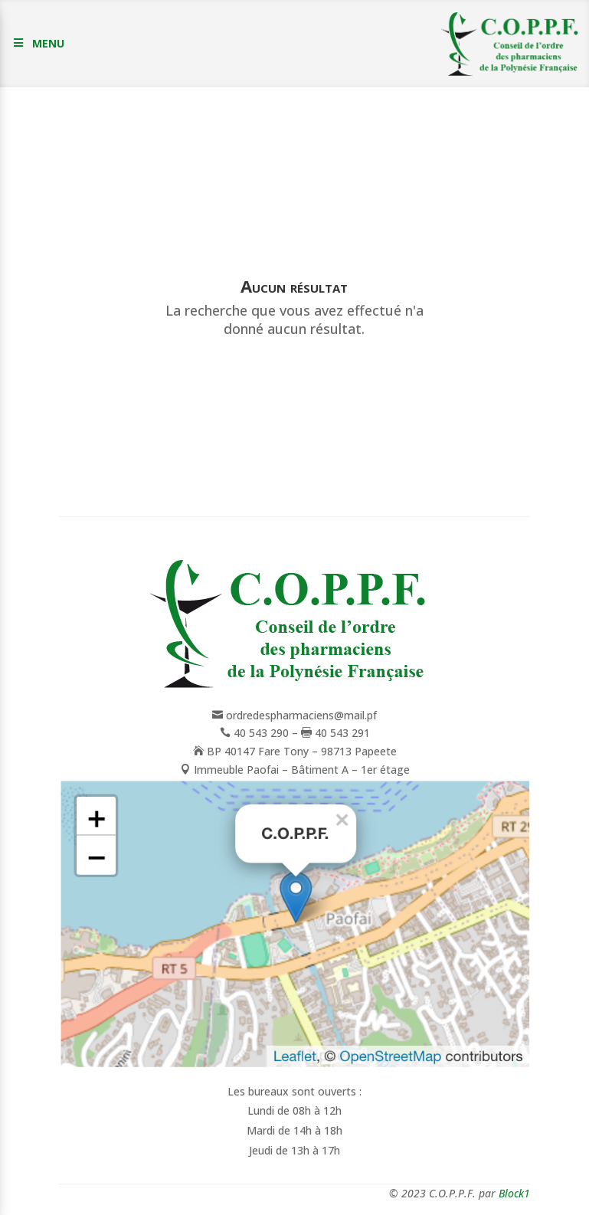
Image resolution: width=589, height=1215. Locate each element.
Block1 (514, 1193)
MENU (48, 43)
